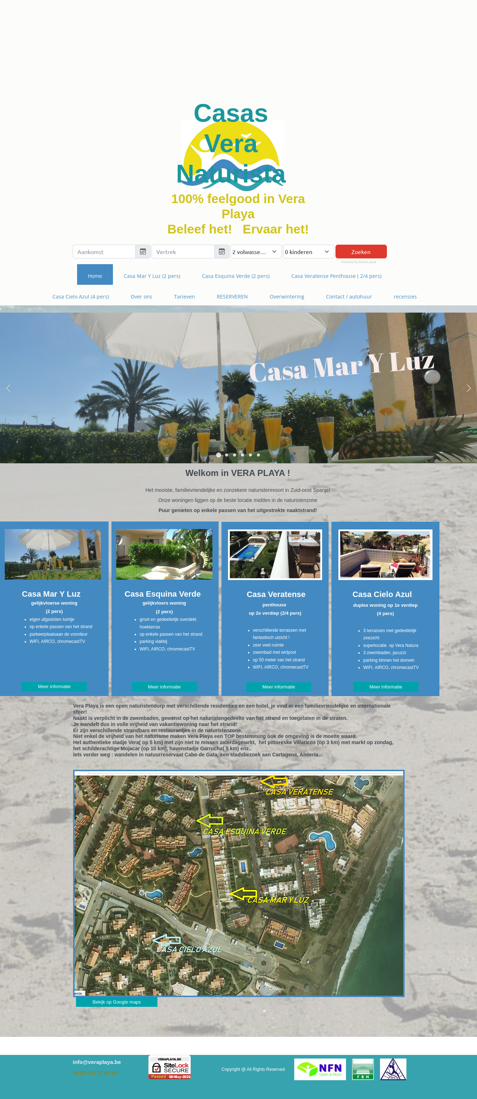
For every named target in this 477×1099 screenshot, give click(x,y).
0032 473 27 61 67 (95, 1073)
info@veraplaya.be (97, 1062)
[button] (8, 388)
